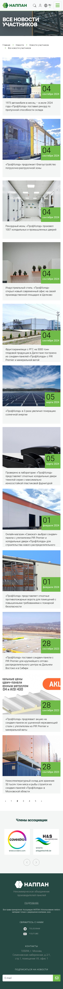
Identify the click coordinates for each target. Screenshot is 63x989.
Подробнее (32, 903)
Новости (20, 45)
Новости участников (39, 45)
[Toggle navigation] (58, 5)
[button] (47, 5)
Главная (6, 45)
